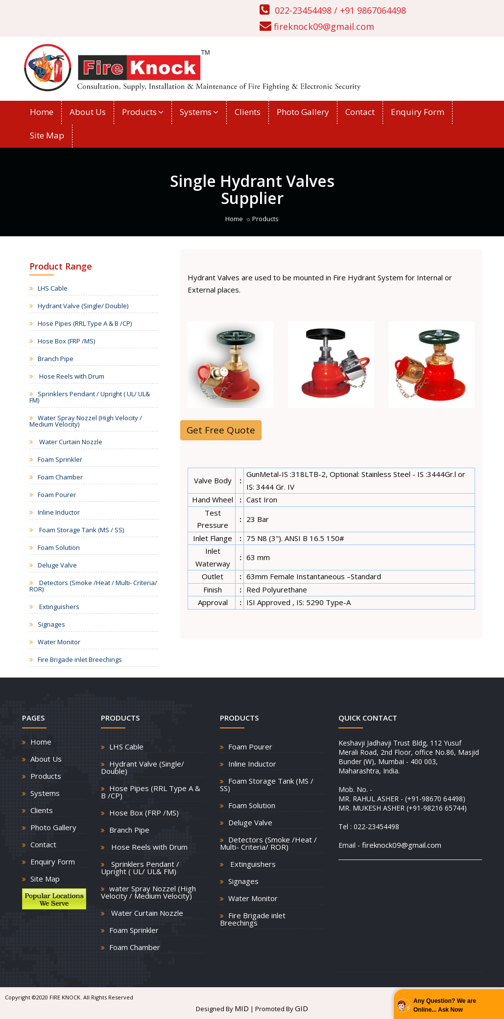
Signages (51, 624)
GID (301, 1008)
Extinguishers (58, 606)
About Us (88, 111)
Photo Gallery (303, 111)
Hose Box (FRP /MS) (66, 341)
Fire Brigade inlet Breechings (80, 659)
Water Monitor (59, 641)
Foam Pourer (57, 494)
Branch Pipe (55, 358)
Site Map (47, 135)
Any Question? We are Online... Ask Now (444, 1005)
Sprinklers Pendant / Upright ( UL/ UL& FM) (89, 397)
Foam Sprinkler (60, 459)
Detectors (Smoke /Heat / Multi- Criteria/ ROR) (93, 585)
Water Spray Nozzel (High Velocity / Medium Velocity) (85, 421)
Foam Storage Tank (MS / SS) (81, 529)
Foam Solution (59, 547)
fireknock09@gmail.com (324, 26)
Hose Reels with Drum (71, 376)
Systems (199, 111)
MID (242, 1008)
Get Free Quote (221, 430)
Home (41, 111)
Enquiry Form (417, 111)
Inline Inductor (59, 512)
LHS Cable (53, 288)
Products (143, 111)
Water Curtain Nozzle (70, 441)
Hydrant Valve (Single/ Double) (83, 305)
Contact (360, 111)
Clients (248, 111)
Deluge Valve (57, 565)
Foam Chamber (60, 477)
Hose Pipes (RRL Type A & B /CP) (85, 323)
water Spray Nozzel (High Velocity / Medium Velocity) (148, 892)
